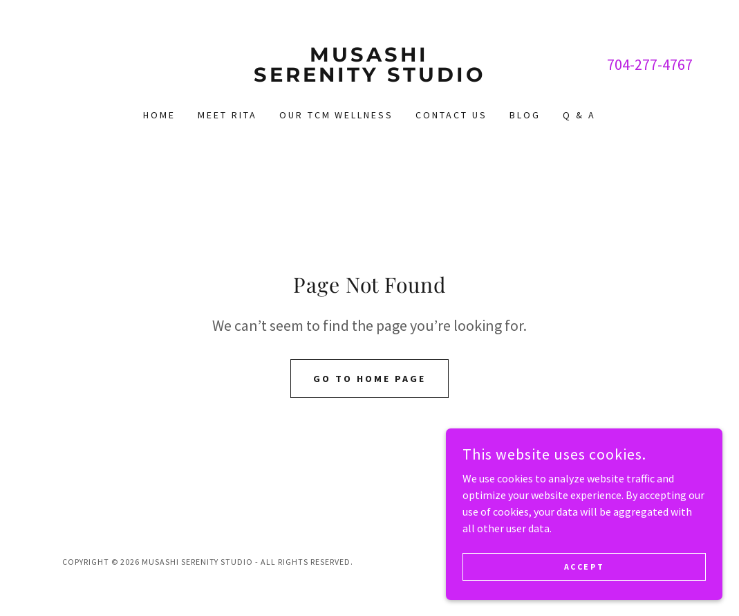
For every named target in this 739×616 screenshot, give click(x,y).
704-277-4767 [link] (650, 64)
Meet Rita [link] (227, 115)
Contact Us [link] (451, 115)
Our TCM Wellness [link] (336, 115)
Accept (584, 585)
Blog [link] (525, 115)
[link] (369, 77)
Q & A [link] (579, 115)
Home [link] (159, 115)
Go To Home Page (369, 378)
